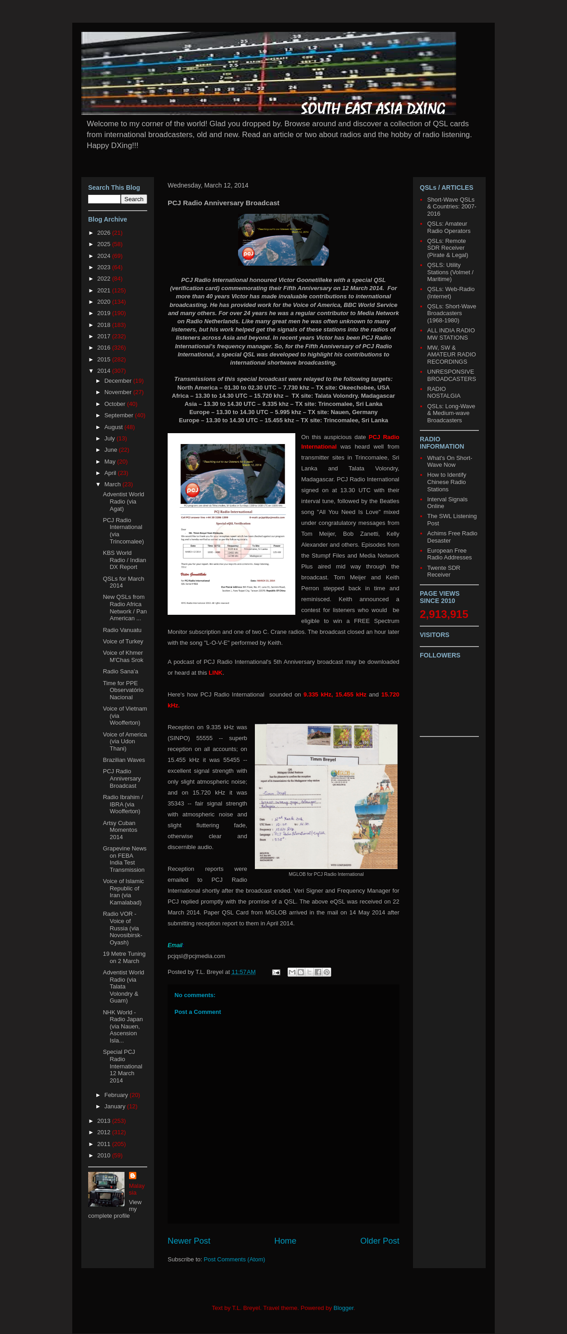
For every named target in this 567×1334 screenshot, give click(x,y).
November (119, 392)
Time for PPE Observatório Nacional (123, 690)
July (110, 438)
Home (285, 1240)
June (111, 449)
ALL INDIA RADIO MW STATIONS (451, 334)
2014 (104, 370)
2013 (104, 1120)
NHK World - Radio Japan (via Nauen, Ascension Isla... (123, 1026)
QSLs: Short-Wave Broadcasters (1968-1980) (451, 313)
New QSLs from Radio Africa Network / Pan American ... (125, 607)
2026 (104, 232)
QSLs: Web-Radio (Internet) (451, 293)
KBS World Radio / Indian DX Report (124, 559)
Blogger (343, 1307)
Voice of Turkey (123, 641)
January (115, 1106)
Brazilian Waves (124, 759)
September (119, 415)
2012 (104, 1132)
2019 (104, 313)
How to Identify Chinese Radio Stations (446, 481)
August (114, 427)
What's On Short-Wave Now (449, 462)
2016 (104, 347)
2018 (104, 324)
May (110, 461)
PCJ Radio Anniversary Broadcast (122, 778)
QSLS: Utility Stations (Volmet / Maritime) (450, 272)
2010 (104, 1155)
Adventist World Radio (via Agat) (123, 501)
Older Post (379, 1240)
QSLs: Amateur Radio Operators (448, 227)
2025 (104, 244)
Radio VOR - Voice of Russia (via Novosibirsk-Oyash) (122, 927)
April (111, 472)
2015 (104, 359)
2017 (104, 336)
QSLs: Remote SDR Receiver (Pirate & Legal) (447, 247)
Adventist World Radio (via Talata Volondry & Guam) (123, 986)
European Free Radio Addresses (449, 554)
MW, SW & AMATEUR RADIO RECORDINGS (451, 354)
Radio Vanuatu (122, 630)
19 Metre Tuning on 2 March (124, 957)
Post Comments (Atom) (234, 1259)
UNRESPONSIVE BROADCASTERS (451, 375)
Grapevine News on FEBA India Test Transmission (124, 859)
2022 (104, 278)
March (113, 484)
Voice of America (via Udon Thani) (125, 741)
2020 (104, 301)
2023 (104, 267)
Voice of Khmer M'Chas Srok (123, 656)
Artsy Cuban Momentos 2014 (120, 830)
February (117, 1095)
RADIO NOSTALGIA (443, 392)
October (115, 403)
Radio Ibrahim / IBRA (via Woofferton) (123, 804)
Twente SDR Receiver (443, 571)
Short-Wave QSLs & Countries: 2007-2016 (451, 206)
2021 (104, 290)
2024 (104, 255)
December (119, 380)
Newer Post (189, 1240)
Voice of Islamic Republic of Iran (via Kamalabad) (123, 892)
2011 (104, 1144)
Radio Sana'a (120, 671)
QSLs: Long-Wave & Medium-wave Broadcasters (451, 413)
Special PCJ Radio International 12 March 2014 (122, 1065)
